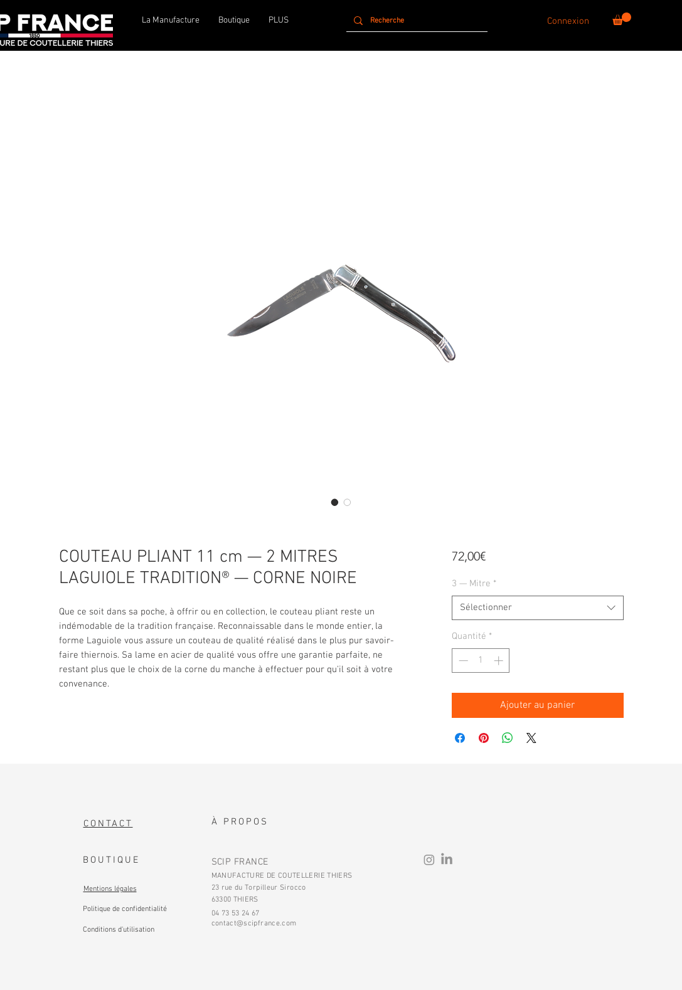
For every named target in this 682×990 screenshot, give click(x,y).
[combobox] (537, 608)
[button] (621, 19)
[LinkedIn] (447, 859)
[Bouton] (124, 908)
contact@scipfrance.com (254, 923)
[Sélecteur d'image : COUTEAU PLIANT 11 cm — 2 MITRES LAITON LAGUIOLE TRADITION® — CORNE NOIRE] (347, 502)
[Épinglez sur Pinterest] (483, 737)
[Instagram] (429, 859)
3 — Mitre (474, 583)
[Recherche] (415, 20)
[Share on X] (531, 737)
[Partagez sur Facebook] (459, 737)
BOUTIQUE (111, 860)
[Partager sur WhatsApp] (507, 737)
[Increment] (499, 660)
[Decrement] (462, 660)
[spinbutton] (481, 660)
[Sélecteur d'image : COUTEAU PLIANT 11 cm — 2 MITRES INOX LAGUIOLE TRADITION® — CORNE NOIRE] (335, 502)
